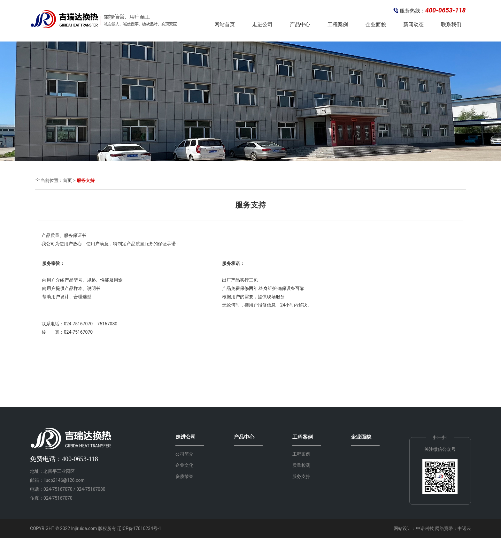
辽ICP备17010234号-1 (139, 528)
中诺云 (464, 528)
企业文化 (184, 465)
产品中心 (300, 24)
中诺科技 (425, 528)
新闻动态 (413, 24)
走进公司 (262, 24)
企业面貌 (376, 24)
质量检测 (301, 465)
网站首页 (224, 24)
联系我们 (451, 24)
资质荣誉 (184, 476)
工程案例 (338, 24)
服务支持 (86, 180)
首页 (67, 180)
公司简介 (184, 454)
